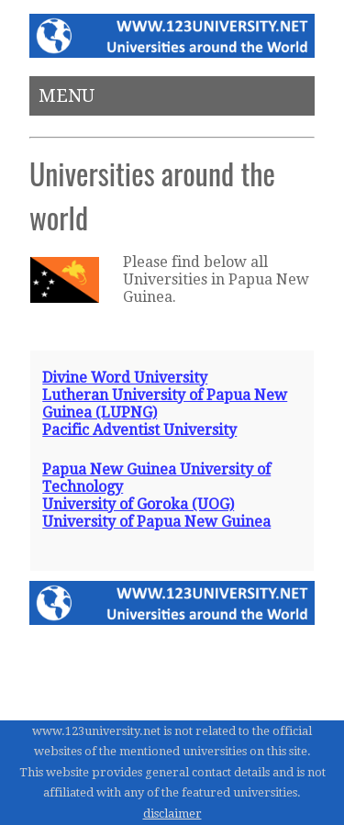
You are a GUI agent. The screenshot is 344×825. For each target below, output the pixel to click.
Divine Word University (124, 377)
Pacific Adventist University (139, 430)
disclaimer (172, 813)
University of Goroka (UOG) (138, 504)
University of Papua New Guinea (156, 521)
